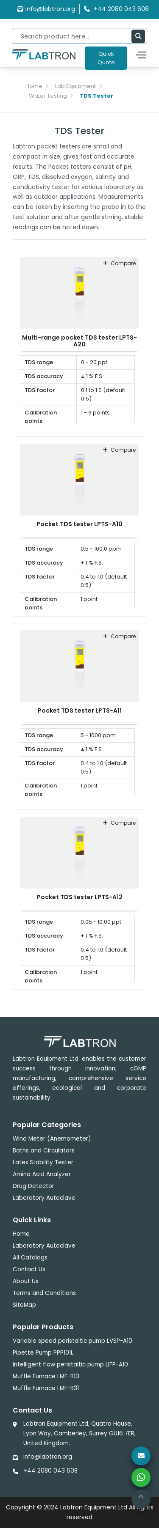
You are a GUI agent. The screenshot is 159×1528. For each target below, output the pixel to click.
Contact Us (29, 1269)
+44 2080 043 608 (50, 1471)
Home (33, 86)
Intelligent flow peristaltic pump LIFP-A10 (70, 1365)
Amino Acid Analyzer (42, 1174)
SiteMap (24, 1305)
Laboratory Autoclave (44, 1198)
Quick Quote (106, 58)
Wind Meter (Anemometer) (52, 1139)
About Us (26, 1281)
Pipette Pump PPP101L (43, 1353)
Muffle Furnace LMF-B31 (46, 1388)
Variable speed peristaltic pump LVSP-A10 (72, 1341)
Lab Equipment (75, 86)
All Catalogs (30, 1258)
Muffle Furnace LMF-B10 (46, 1376)
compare (119, 263)
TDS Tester (96, 96)
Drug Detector (33, 1186)
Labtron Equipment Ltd (93, 1507)
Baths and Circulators (44, 1151)
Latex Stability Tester (43, 1162)
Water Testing (48, 96)
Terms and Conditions (44, 1293)
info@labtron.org (46, 9)
